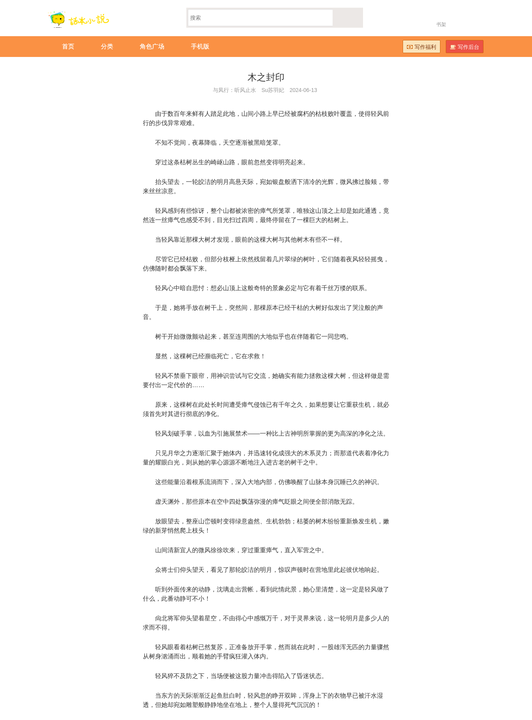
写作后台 (464, 47)
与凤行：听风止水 (234, 90)
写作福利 (421, 47)
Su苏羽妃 (272, 90)
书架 (441, 24)
